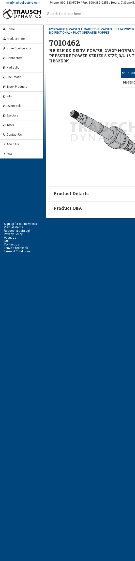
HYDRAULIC (57, 29)
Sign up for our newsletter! (21, 224)
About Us (10, 144)
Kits (7, 96)
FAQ (7, 154)
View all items (13, 227)
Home (8, 29)
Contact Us (12, 134)
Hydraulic (10, 67)
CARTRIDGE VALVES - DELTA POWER (109, 29)
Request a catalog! (17, 230)
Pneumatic (11, 77)
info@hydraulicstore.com (23, 2)
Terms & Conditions (17, 251)
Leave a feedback (16, 248)
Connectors (12, 58)
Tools (8, 125)
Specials (10, 115)
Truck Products (14, 86)
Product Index (13, 39)
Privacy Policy (13, 234)
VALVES (74, 29)
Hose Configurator (16, 48)
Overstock (11, 106)
